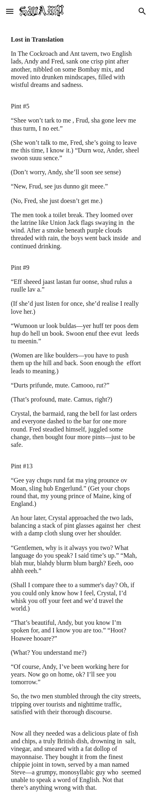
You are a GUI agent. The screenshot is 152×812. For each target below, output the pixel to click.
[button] (9, 11)
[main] (76, 417)
